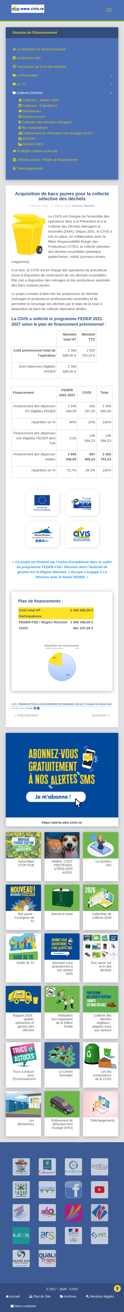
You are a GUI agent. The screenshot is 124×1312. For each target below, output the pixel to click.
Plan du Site (39, 1296)
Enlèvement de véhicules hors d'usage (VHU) (55, 133)
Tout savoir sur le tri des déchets (39, 67)
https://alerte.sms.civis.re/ (62, 822)
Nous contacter (23, 1306)
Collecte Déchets (28, 93)
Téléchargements (28, 168)
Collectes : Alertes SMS (38, 100)
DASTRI (26, 138)
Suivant (101, 715)
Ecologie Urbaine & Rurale (35, 151)
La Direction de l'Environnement (39, 49)
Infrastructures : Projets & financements (45, 160)
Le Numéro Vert (27, 58)
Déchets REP (30, 144)
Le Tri (19, 84)
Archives (68, 1296)
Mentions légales (100, 1296)
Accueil (13, 1296)
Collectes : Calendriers (37, 105)
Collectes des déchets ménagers (45, 122)
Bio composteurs (33, 127)
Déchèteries (29, 111)
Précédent (26, 715)
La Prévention (25, 75)
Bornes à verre (31, 116)
